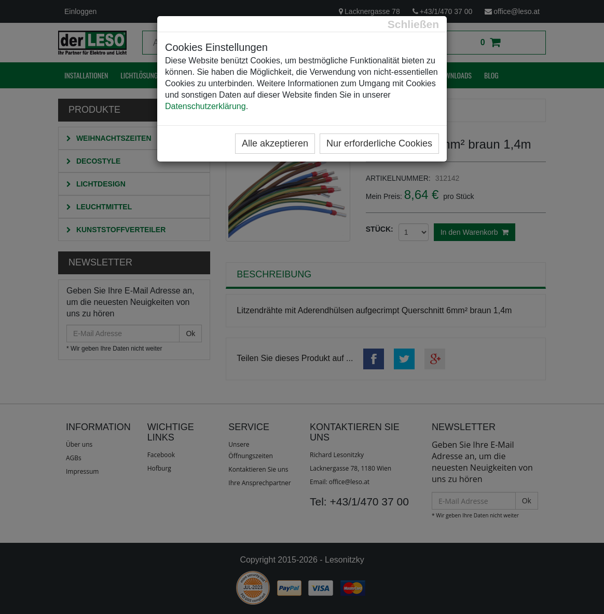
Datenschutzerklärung (205, 106)
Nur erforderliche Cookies (379, 143)
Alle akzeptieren (275, 143)
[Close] (413, 24)
